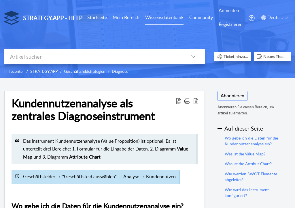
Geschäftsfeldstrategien (84, 71)
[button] (251, 17)
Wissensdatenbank (164, 17)
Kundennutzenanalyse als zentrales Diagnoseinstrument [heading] (83, 109)
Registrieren (231, 24)
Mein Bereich (126, 17)
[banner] (147, 39)
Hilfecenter (14, 71)
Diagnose (120, 71)
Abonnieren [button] (232, 95)
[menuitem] (97, 18)
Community (201, 17)
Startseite (97, 17)
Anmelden (229, 10)
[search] (93, 56)
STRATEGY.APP (44, 71)
